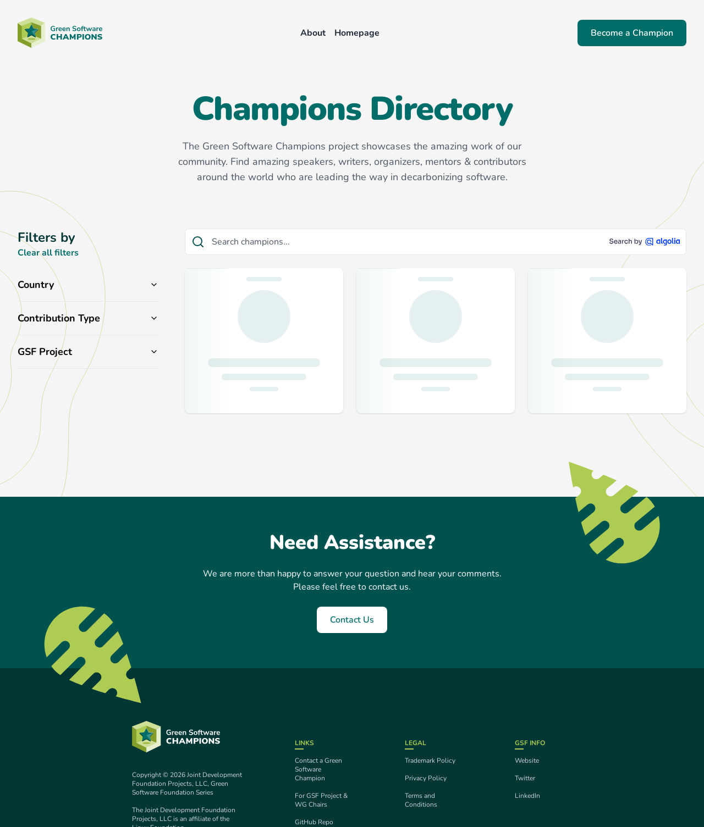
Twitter (525, 778)
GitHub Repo (314, 822)
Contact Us (352, 620)
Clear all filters (48, 253)
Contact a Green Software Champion (318, 769)
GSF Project (88, 351)
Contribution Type (88, 318)
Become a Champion (632, 33)
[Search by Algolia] (644, 242)
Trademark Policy (430, 760)
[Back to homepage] (60, 33)
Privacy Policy (426, 778)
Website (527, 760)
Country (88, 284)
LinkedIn (527, 795)
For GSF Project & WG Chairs (321, 800)
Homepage (357, 33)
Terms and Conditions (421, 800)
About (313, 33)
